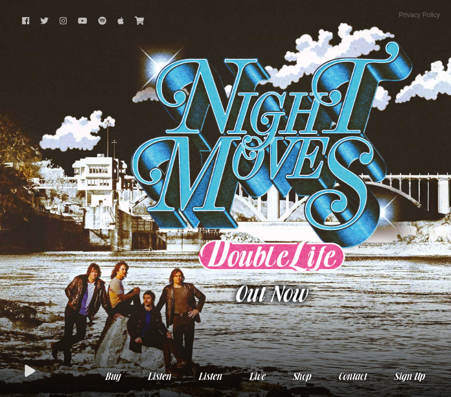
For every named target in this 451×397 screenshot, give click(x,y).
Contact (352, 377)
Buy (112, 377)
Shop (301, 377)
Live (256, 377)
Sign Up (409, 377)
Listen (159, 377)
